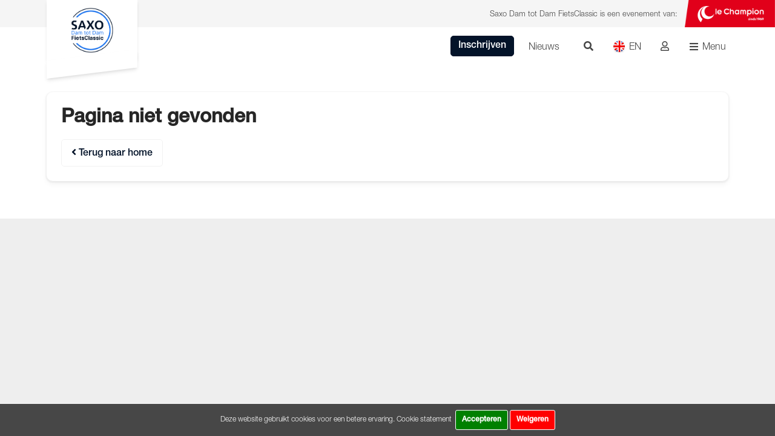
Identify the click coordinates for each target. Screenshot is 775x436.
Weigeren (532, 419)
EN (627, 46)
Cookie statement (424, 418)
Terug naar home (112, 153)
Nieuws (544, 46)
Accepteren (481, 419)
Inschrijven (482, 46)
